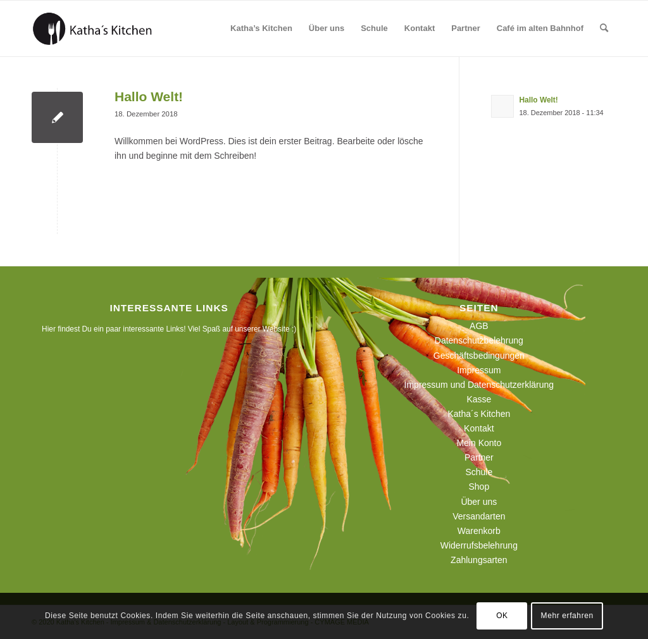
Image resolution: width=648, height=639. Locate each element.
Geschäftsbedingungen (479, 356)
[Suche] (604, 28)
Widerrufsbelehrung (479, 545)
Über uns (479, 502)
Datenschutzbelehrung (479, 340)
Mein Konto (478, 443)
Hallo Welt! (149, 96)
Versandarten (478, 516)
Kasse (478, 399)
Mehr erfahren (567, 615)
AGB (479, 326)
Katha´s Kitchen (478, 414)
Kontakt (479, 428)
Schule (478, 472)
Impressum (479, 370)
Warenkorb (479, 531)
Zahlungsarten (479, 560)
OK (502, 615)
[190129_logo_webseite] (92, 28)
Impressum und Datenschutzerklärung (479, 385)
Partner (479, 457)
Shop (478, 486)
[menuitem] (261, 28)
